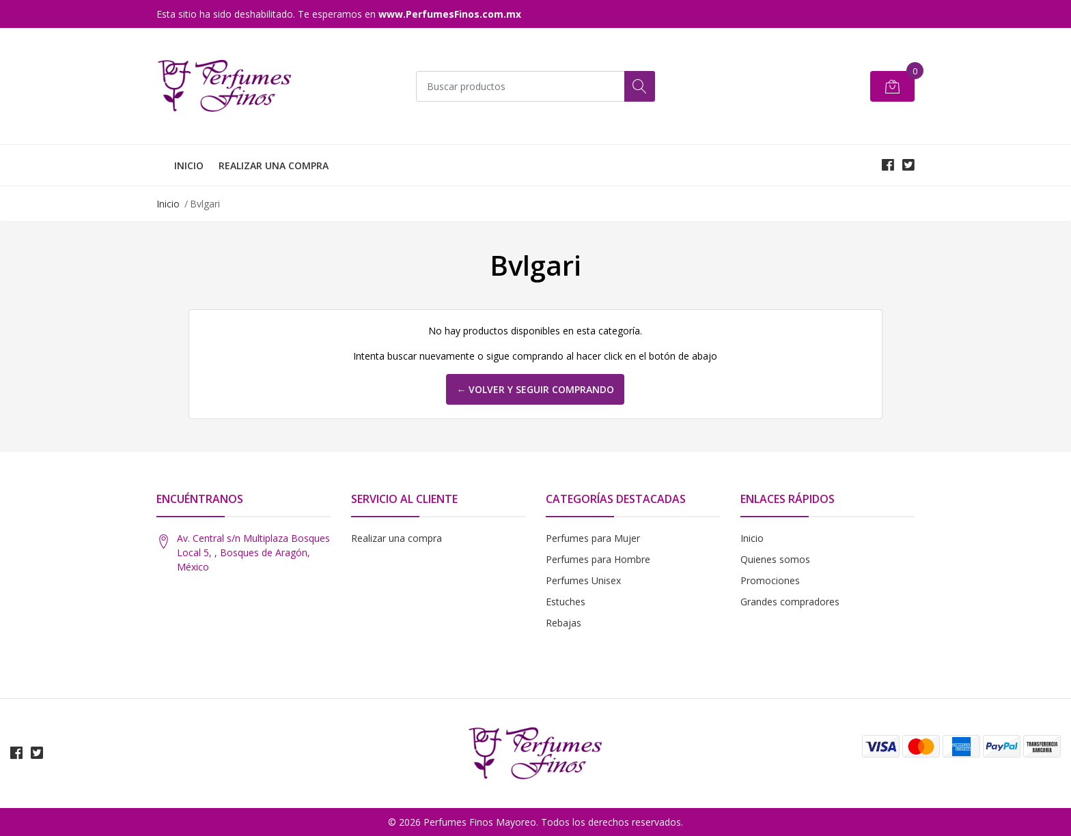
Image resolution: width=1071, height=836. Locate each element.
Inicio (168, 203)
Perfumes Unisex (583, 580)
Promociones (770, 580)
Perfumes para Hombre (598, 559)
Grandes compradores (789, 601)
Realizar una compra (396, 538)
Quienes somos (775, 559)
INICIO (189, 165)
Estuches (565, 601)
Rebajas (563, 622)
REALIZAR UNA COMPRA (274, 165)
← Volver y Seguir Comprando (535, 389)
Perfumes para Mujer (593, 538)
